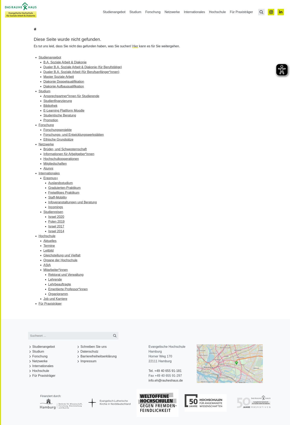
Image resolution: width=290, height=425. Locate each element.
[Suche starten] (114, 336)
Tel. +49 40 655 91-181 (164, 371)
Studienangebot (114, 12)
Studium (135, 12)
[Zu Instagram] (271, 12)
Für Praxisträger (241, 12)
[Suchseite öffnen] (261, 12)
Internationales (194, 12)
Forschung (153, 12)
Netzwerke (172, 12)
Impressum (88, 361)
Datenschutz (89, 351)
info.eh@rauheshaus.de (165, 380)
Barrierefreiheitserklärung (99, 356)
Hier (135, 46)
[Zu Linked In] (281, 12)
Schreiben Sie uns (94, 346)
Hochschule (217, 12)
